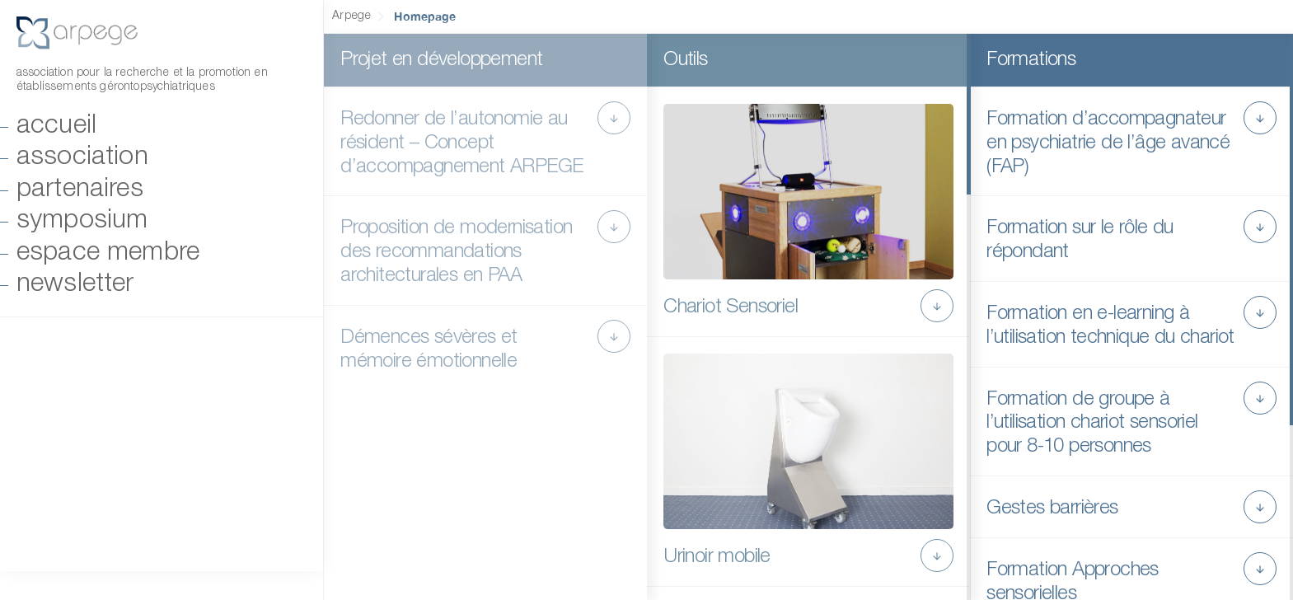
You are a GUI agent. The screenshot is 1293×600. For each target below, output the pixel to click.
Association (82, 157)
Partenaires (79, 189)
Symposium (82, 220)
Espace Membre (107, 253)
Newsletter (75, 284)
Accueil (56, 126)
